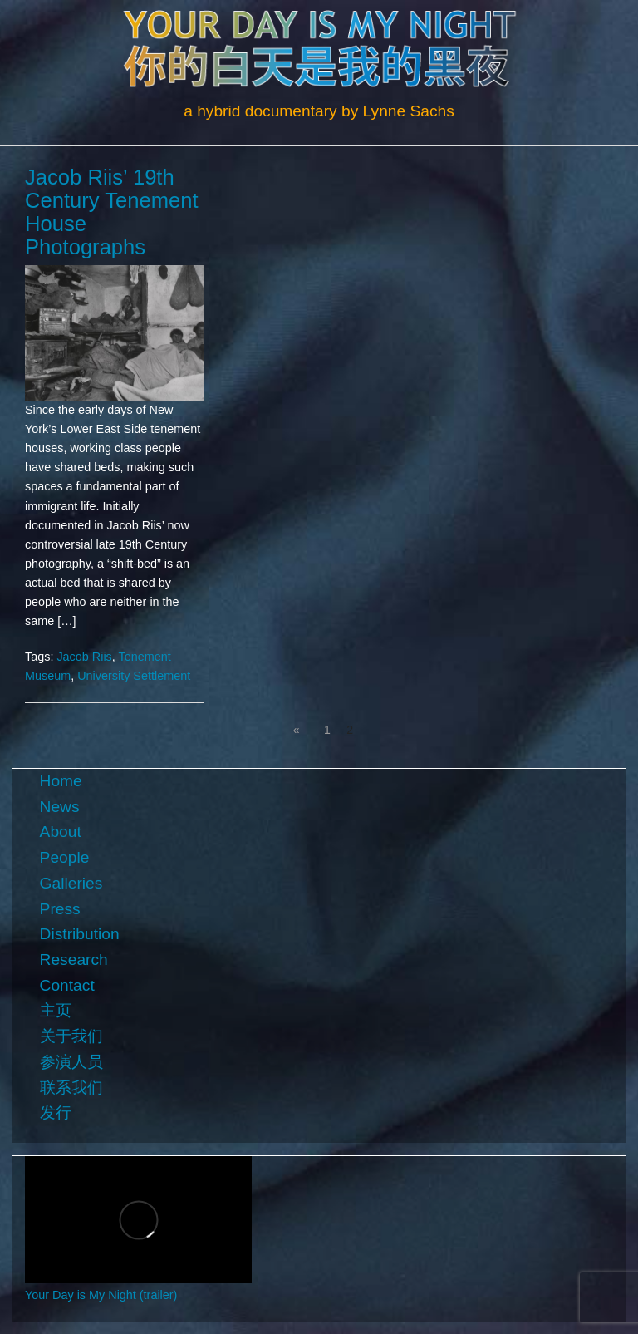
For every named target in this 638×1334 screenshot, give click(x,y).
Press (60, 909)
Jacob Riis (83, 656)
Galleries (71, 883)
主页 (55, 1010)
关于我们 (71, 1036)
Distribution (80, 934)
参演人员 (71, 1062)
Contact (67, 985)
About (60, 831)
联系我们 (71, 1087)
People (65, 857)
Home (61, 781)
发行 (55, 1112)
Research (74, 959)
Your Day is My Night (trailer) (101, 1295)
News (60, 806)
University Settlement (133, 675)
